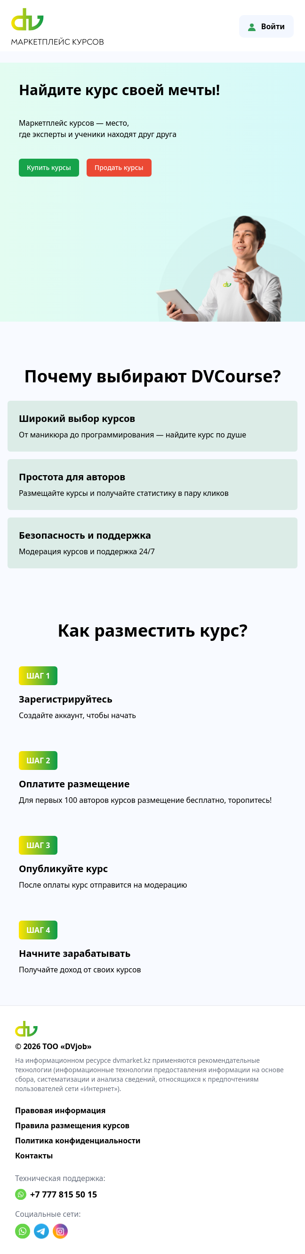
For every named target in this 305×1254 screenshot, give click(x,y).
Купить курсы (49, 167)
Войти (266, 26)
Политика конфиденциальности (78, 1140)
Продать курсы (119, 167)
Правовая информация (60, 1110)
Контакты (34, 1155)
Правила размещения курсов (72, 1125)
